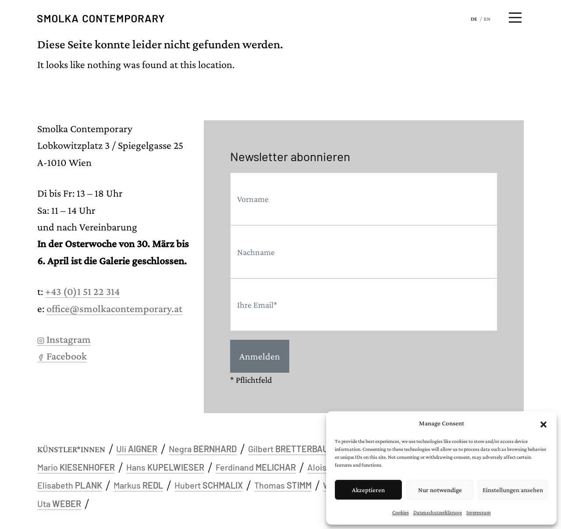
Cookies (400, 512)
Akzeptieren (368, 489)
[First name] (363, 199)
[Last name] (363, 251)
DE (474, 19)
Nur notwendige (440, 489)
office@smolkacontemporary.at (114, 308)
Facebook (62, 356)
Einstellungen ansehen (513, 489)
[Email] (363, 304)
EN (487, 19)
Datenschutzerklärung (437, 512)
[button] (543, 423)
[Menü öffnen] (515, 17)
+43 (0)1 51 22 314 (82, 291)
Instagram (64, 339)
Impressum (478, 512)
